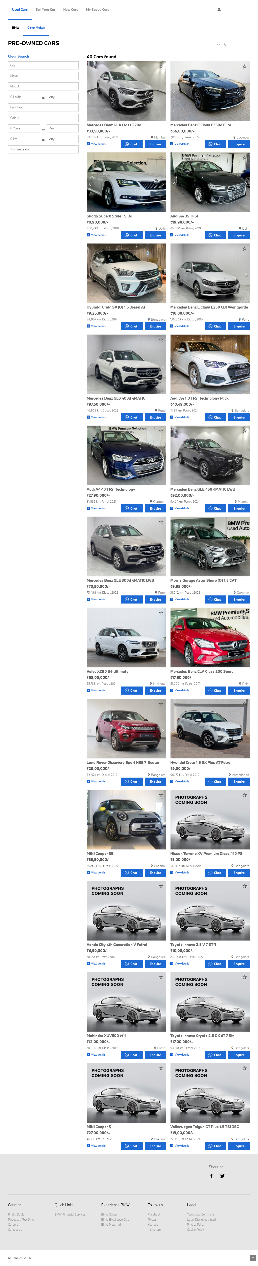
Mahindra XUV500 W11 (106, 1036)
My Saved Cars (97, 9)
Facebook (154, 1214)
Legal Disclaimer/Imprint (202, 1219)
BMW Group (109, 1214)
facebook (211, 1175)
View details (98, 144)
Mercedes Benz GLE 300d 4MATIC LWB (120, 580)
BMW (15, 27)
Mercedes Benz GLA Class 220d (114, 125)
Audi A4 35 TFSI (184, 216)
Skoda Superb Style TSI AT (110, 216)
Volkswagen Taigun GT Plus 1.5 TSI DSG (204, 1127)
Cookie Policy (195, 1229)
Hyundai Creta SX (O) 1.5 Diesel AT (116, 307)
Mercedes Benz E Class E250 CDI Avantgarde (209, 307)
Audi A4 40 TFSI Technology (111, 489)
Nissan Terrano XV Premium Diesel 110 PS (206, 854)
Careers (13, 1224)
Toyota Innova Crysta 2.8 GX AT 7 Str (202, 1036)
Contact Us (15, 1229)
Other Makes (36, 27)
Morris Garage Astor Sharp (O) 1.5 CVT (203, 580)
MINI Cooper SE (100, 854)
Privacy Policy (195, 1224)
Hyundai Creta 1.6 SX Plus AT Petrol (200, 763)
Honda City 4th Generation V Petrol (117, 945)
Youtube (153, 1224)
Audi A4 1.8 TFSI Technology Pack (199, 398)
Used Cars (20, 9)
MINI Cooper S (99, 1127)
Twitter (222, 1175)
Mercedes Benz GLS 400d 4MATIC (116, 398)
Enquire (155, 144)
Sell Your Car (45, 9)
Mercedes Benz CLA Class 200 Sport (201, 672)
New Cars (70, 9)
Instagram (154, 1229)
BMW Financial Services (70, 1214)
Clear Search (18, 56)
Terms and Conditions (201, 1214)
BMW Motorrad (111, 1224)
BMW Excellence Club (115, 1219)
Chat (130, 144)
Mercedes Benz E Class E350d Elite (200, 125)
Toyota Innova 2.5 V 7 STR (193, 945)
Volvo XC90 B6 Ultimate (107, 672)
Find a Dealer (16, 1214)
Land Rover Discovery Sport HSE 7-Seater (123, 763)
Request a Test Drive (21, 1219)
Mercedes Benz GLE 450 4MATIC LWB (202, 489)
